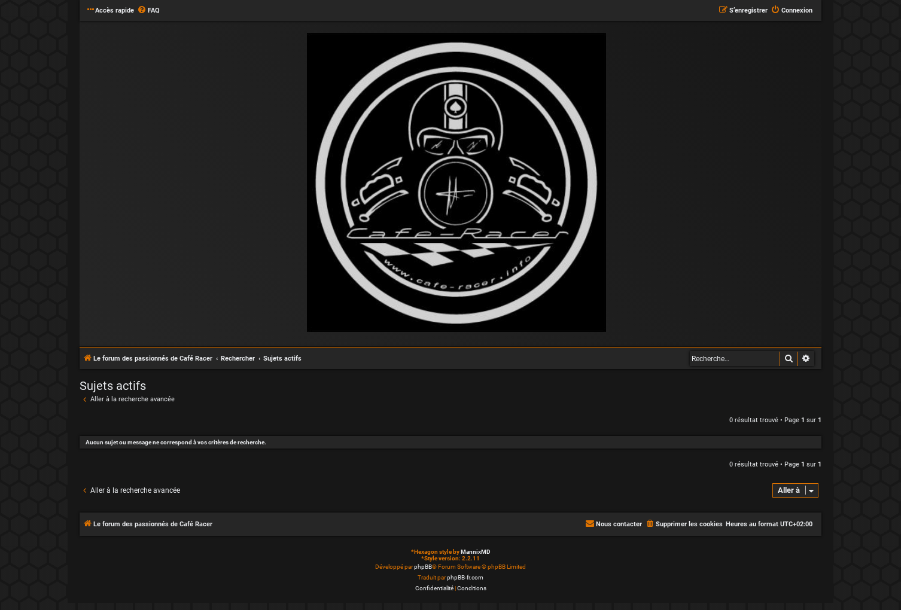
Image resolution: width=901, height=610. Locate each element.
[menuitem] (148, 11)
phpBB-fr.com (465, 577)
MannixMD (476, 551)
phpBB (423, 566)
